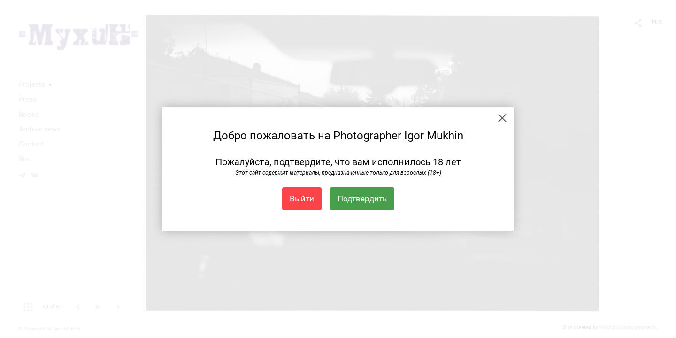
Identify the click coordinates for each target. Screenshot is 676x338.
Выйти (302, 198)
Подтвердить (362, 198)
